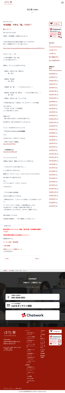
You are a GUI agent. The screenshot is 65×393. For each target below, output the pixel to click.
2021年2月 (52, 185)
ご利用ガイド (42, 331)
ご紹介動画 (6, 245)
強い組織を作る (53, 57)
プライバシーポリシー (8, 388)
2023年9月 (52, 126)
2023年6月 (52, 133)
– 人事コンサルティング (30, 362)
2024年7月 (52, 105)
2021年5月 (52, 175)
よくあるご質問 (42, 350)
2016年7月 (52, 206)
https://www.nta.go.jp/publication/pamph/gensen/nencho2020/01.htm (23, 48)
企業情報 (27, 365)
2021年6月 (52, 171)
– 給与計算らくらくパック (30, 333)
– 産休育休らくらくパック (30, 341)
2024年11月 (52, 94)
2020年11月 (52, 192)
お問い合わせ (18, 388)
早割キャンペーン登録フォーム (12, 249)
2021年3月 (52, 181)
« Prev (7, 258)
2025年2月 (52, 87)
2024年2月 (52, 115)
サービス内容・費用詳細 (10, 242)
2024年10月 (52, 98)
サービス (27, 330)
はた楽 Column (42, 343)
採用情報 (42, 353)
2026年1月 (52, 77)
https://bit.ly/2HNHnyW (10, 152)
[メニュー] (62, 2)
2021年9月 (52, 164)
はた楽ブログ (8, 29)
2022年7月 (52, 143)
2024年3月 (52, 112)
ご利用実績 (42, 335)
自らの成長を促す (54, 60)
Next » (37, 258)
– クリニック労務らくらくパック (30, 346)
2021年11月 (52, 157)
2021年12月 (52, 154)
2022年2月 (52, 147)
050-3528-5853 (9, 350)
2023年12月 (52, 119)
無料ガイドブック (42, 339)
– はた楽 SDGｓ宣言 (30, 381)
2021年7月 (52, 168)
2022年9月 (52, 140)
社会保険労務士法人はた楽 (30, 391)
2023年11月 (52, 122)
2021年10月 (52, 161)
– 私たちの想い (30, 378)
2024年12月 (52, 91)
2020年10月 (52, 195)
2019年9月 (52, 202)
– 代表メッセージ (30, 373)
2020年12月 (52, 188)
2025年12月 (52, 80)
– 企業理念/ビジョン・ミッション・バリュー (30, 368)
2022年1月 (52, 150)
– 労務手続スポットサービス (30, 358)
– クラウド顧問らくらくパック (30, 337)
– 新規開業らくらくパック (30, 354)
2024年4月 (52, 108)
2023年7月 (52, 129)
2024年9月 (52, 101)
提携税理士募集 (42, 356)
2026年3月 (52, 74)
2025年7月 (52, 84)
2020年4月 (52, 199)
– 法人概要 (29, 376)
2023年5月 (52, 136)
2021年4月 (52, 178)
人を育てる (52, 53)
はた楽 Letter (42, 346)
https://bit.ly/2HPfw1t (9, 144)
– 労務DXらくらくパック (30, 350)
